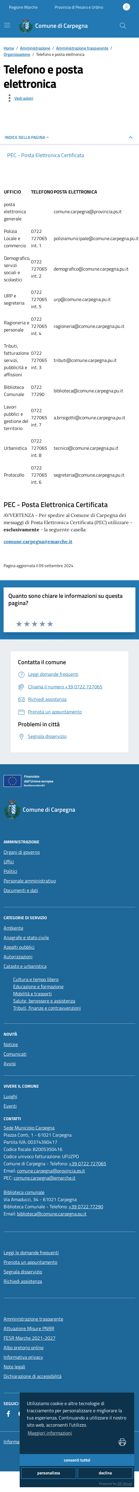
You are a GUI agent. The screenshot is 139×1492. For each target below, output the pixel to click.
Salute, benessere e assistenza (44, 1000)
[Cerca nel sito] (123, 26)
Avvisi (10, 1063)
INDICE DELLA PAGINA (27, 137)
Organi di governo (22, 852)
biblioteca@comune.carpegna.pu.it (52, 1213)
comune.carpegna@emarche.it (38, 541)
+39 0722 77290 (86, 1206)
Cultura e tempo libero (35, 979)
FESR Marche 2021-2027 (29, 1337)
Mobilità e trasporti (32, 993)
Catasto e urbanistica (25, 966)
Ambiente (13, 927)
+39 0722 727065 (87, 1163)
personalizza (48, 1473)
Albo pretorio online (24, 1347)
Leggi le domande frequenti (31, 1252)
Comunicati (15, 1053)
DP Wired (125, 1483)
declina (105, 1473)
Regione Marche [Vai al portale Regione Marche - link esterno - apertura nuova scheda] (23, 7)
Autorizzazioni (18, 956)
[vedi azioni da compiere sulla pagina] (19, 98)
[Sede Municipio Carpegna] (29, 1127)
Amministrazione (35, 48)
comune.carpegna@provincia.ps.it (51, 1170)
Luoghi (10, 1096)
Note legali (14, 1366)
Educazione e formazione (38, 986)
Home (9, 48)
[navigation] (7, 25)
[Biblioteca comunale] (24, 1192)
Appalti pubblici (19, 947)
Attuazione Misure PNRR (29, 1328)
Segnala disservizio (23, 1271)
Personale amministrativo (30, 880)
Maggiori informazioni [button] (50, 1432)
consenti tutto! (77, 1460)
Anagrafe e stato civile (26, 937)
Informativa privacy (23, 1357)
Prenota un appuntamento (30, 1262)
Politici (10, 871)
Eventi (10, 1105)
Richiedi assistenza (23, 1281)
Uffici (9, 861)
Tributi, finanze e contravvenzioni (47, 1007)
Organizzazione (17, 54)
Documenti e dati (21, 890)
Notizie (11, 1044)
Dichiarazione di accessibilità (32, 1376)
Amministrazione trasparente (82, 48)
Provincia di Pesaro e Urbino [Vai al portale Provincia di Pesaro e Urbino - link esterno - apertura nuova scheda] (79, 7)
